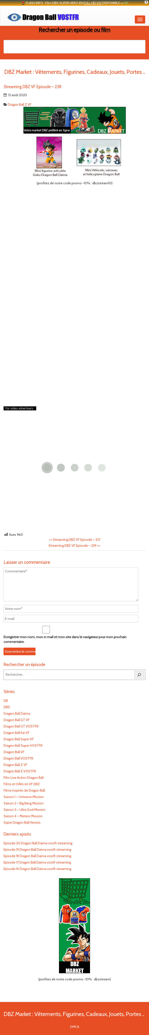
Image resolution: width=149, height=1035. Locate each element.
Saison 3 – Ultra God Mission (24, 809)
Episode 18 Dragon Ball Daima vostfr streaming (37, 856)
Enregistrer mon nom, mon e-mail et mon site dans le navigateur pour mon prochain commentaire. (65, 639)
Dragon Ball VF (14, 752)
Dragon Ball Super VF (19, 739)
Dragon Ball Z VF (20, 104)
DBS (7, 707)
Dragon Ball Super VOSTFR (23, 745)
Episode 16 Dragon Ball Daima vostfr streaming (37, 869)
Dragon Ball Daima (17, 713)
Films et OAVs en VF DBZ (22, 784)
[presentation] (36, 648)
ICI (126, 3)
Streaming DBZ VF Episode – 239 (74, 545)
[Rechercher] (139, 675)
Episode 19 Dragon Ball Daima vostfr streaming (37, 849)
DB (6, 700)
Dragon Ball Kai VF (16, 733)
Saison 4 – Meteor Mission (23, 816)
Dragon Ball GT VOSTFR (21, 726)
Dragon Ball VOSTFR (18, 758)
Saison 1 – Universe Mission (24, 797)
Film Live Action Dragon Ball (24, 777)
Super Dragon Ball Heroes (22, 822)
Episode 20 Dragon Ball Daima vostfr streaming (38, 843)
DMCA (74, 1027)
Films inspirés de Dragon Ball (24, 790)
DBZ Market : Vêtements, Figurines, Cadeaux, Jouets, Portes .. (74, 1014)
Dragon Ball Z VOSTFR (20, 771)
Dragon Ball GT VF (17, 720)
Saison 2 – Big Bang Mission (24, 803)
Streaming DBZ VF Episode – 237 (74, 539)
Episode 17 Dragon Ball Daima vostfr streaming (37, 862)
